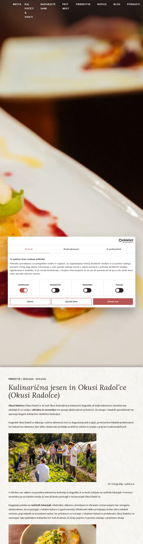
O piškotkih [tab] (114, 249)
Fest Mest (65, 6)
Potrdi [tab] (29, 249)
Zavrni (30, 301)
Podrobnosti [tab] (71, 249)
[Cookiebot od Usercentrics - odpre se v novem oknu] (120, 241)
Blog (117, 4)
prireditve (15, 379)
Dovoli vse (113, 301)
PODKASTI (133, 4)
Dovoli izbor (71, 301)
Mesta (17, 4)
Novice (102, 4)
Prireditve (83, 4)
